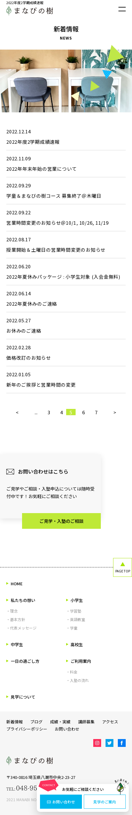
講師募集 (86, 722)
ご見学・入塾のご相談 (61, 521)
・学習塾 (73, 611)
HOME (14, 584)
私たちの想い (20, 600)
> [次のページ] (114, 412)
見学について (20, 697)
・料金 (71, 671)
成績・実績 (60, 722)
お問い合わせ (61, 801)
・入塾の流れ (77, 680)
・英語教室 (75, 619)
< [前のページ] (17, 412)
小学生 (74, 600)
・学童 (71, 627)
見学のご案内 (104, 801)
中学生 (14, 644)
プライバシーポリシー (26, 729)
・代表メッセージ (21, 627)
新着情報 (14, 722)
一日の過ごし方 (22, 661)
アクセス (110, 722)
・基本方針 (15, 619)
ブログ (36, 722)
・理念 (12, 611)
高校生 (74, 644)
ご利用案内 (78, 661)
